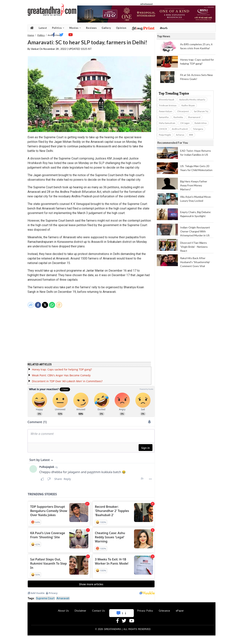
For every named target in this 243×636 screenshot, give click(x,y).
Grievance (164, 608)
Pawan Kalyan (165, 111)
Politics (58, 28)
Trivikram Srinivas (168, 105)
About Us (63, 608)
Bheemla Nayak (166, 99)
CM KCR (163, 129)
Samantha (164, 117)
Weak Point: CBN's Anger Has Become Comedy (61, 373)
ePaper (180, 608)
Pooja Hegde (165, 135)
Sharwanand (194, 117)
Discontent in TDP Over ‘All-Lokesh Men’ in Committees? (67, 379)
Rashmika (178, 117)
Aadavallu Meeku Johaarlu (192, 99)
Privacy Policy (145, 608)
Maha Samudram (167, 123)
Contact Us (98, 608)
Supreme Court (45, 596)
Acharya (180, 135)
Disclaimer (80, 608)
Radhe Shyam (188, 105)
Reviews (91, 27)
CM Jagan (185, 123)
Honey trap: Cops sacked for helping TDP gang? (62, 367)
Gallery (106, 27)
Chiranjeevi (183, 111)
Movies (75, 28)
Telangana (198, 129)
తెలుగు (164, 28)
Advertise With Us (120, 608)
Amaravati (63, 596)
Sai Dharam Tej (201, 111)
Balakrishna (201, 123)
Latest (43, 27)
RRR (191, 135)
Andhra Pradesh (180, 129)
